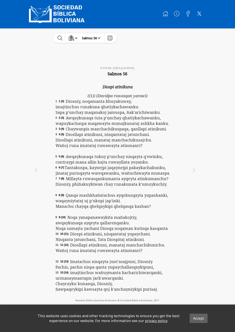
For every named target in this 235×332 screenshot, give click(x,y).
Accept (198, 318)
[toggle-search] (60, 38)
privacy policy (156, 320)
